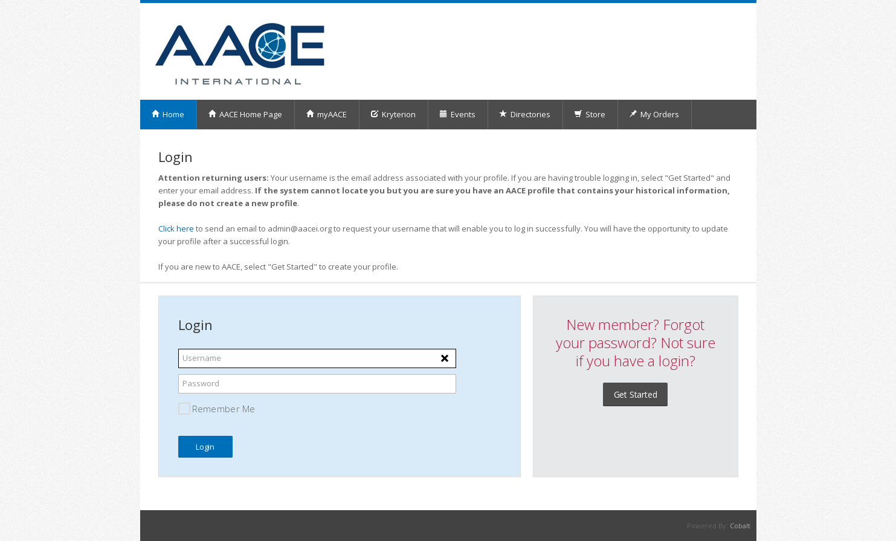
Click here (176, 228)
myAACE (326, 114)
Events (457, 114)
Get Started (635, 394)
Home (167, 114)
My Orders (654, 114)
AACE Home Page (245, 114)
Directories (524, 114)
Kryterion (393, 114)
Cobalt (740, 525)
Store (589, 114)
